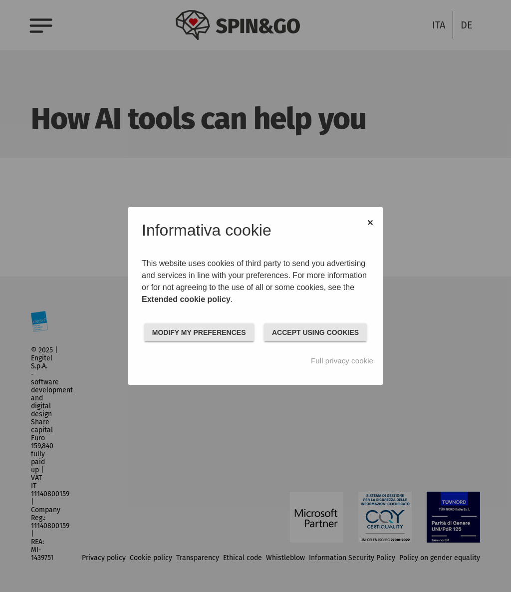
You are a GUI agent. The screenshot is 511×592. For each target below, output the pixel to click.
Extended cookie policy (186, 299)
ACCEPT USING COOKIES (315, 332)
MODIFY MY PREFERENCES (199, 332)
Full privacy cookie (342, 360)
